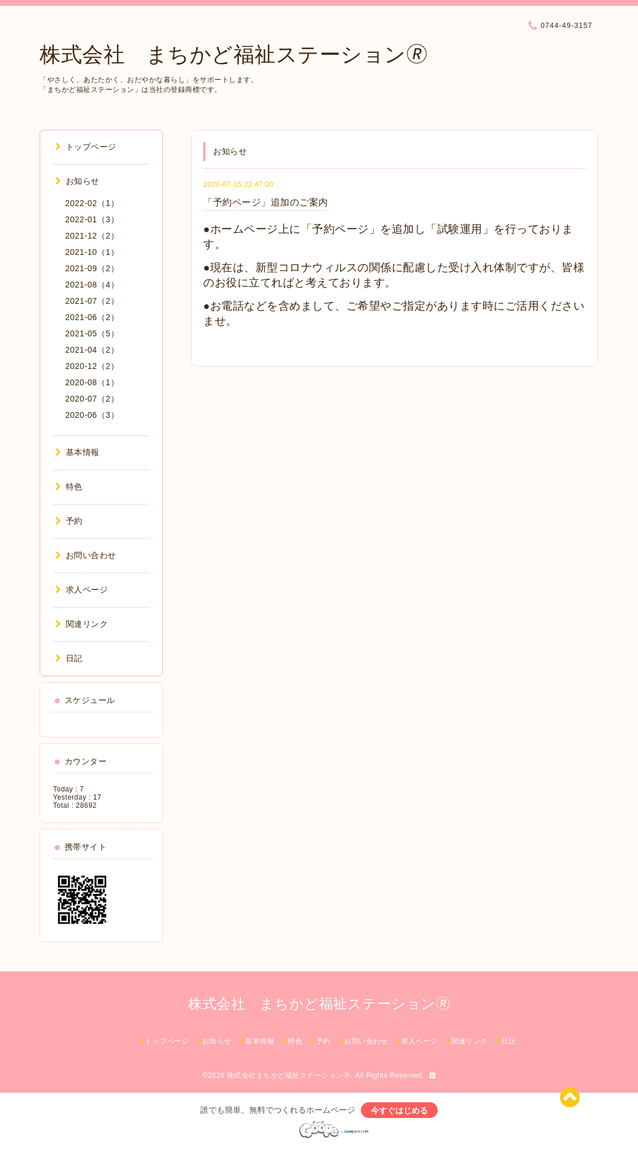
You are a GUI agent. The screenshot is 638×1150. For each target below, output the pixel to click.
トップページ (85, 146)
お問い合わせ (85, 555)
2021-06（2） (92, 317)
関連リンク (81, 624)
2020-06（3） (92, 415)
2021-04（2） (92, 349)
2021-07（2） (92, 301)
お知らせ (77, 181)
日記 (69, 658)
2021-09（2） (92, 268)
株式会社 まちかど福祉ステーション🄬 (233, 54)
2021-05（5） (92, 333)
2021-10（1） (92, 252)
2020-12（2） (92, 366)
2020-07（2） (92, 398)
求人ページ (81, 589)
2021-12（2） (92, 235)
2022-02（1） (92, 203)
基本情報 (77, 452)
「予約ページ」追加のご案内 (265, 202)
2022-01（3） (92, 219)
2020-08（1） (92, 382)
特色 (69, 486)
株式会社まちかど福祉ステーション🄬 (289, 1075)
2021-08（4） (92, 284)
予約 (69, 521)
